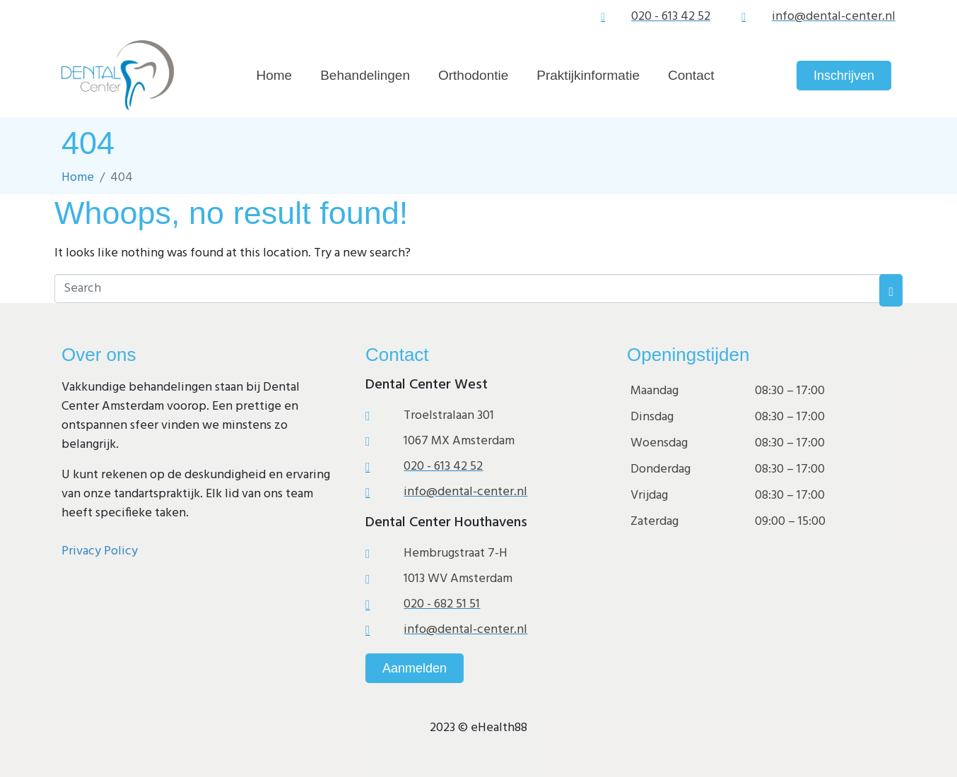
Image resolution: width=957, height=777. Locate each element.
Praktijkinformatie (588, 75)
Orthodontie (473, 75)
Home (275, 75)
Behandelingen (365, 75)
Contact (691, 75)
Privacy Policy (99, 551)
